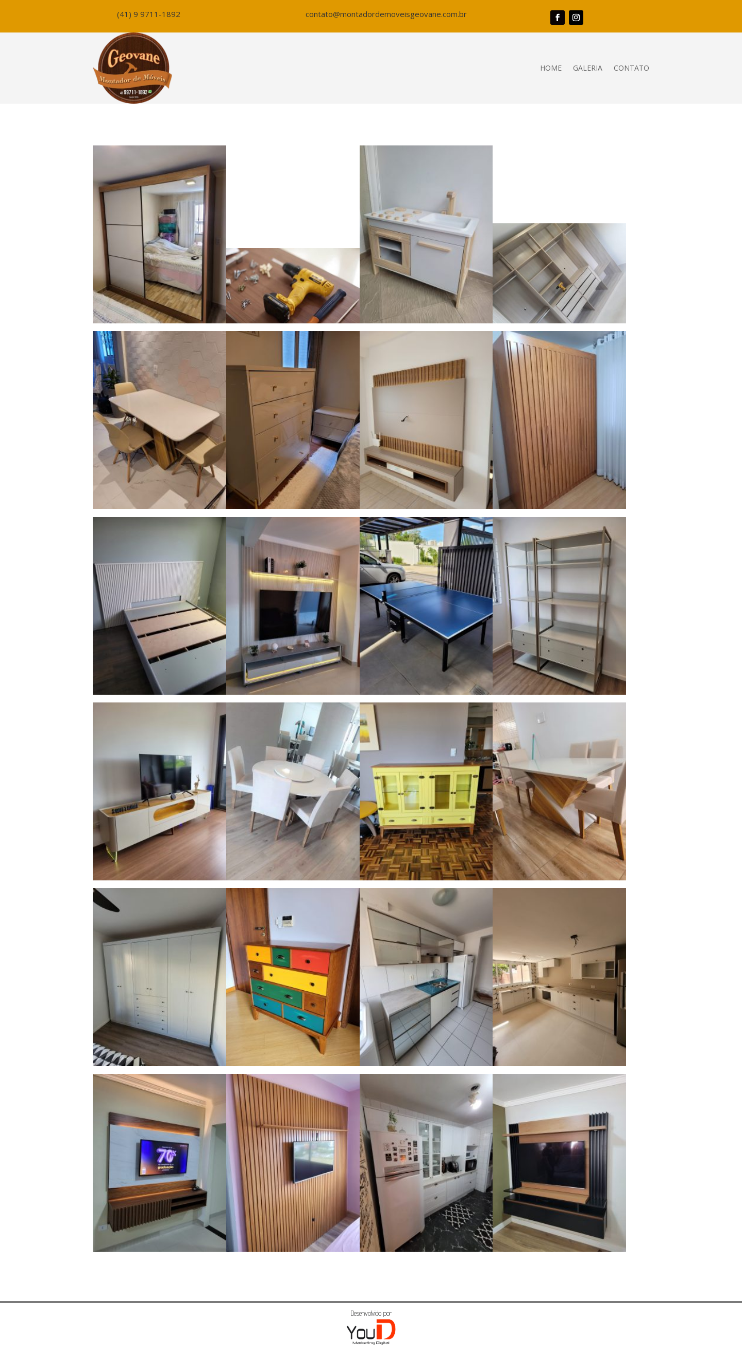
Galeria (587, 68)
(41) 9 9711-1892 (148, 14)
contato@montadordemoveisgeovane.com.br (386, 14)
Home (551, 68)
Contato (631, 68)
